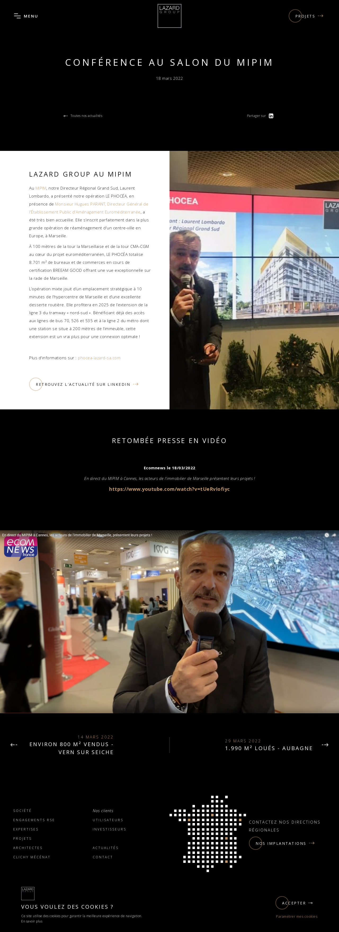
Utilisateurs (108, 820)
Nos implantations (282, 843)
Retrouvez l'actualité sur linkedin (84, 384)
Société (22, 810)
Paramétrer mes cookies (296, 916)
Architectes (28, 848)
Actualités (106, 848)
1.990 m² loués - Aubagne (269, 748)
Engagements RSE (34, 820)
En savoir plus (31, 921)
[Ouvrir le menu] (17, 16)
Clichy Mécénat (32, 857)
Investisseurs (109, 829)
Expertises (26, 829)
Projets (306, 16)
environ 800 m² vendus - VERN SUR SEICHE (71, 748)
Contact (103, 857)
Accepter (294, 902)
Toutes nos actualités (83, 116)
